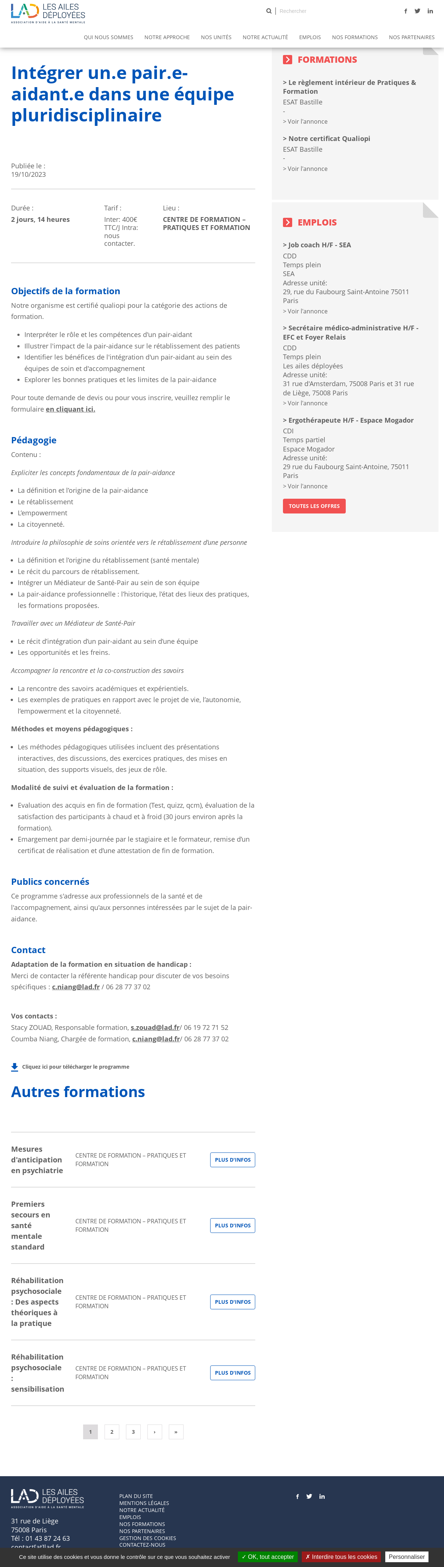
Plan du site (136, 1495)
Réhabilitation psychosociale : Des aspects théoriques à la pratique (37, 1301)
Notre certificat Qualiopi (329, 138)
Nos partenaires (412, 37)
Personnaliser (407, 1557)
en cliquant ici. (70, 409)
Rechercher (269, 11)
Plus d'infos (233, 1159)
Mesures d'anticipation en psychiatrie (37, 1159)
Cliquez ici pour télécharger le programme (75, 1066)
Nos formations (142, 1524)
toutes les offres (314, 505)
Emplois (310, 37)
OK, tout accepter (268, 1557)
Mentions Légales (144, 1502)
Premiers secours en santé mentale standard (30, 1225)
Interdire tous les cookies (341, 1557)
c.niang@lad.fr (76, 986)
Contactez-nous (142, 1544)
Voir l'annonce (308, 121)
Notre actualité (265, 37)
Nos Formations (355, 37)
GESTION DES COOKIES (147, 1538)
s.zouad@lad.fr (155, 1027)
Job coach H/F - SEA (319, 244)
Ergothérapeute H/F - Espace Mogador (351, 420)
